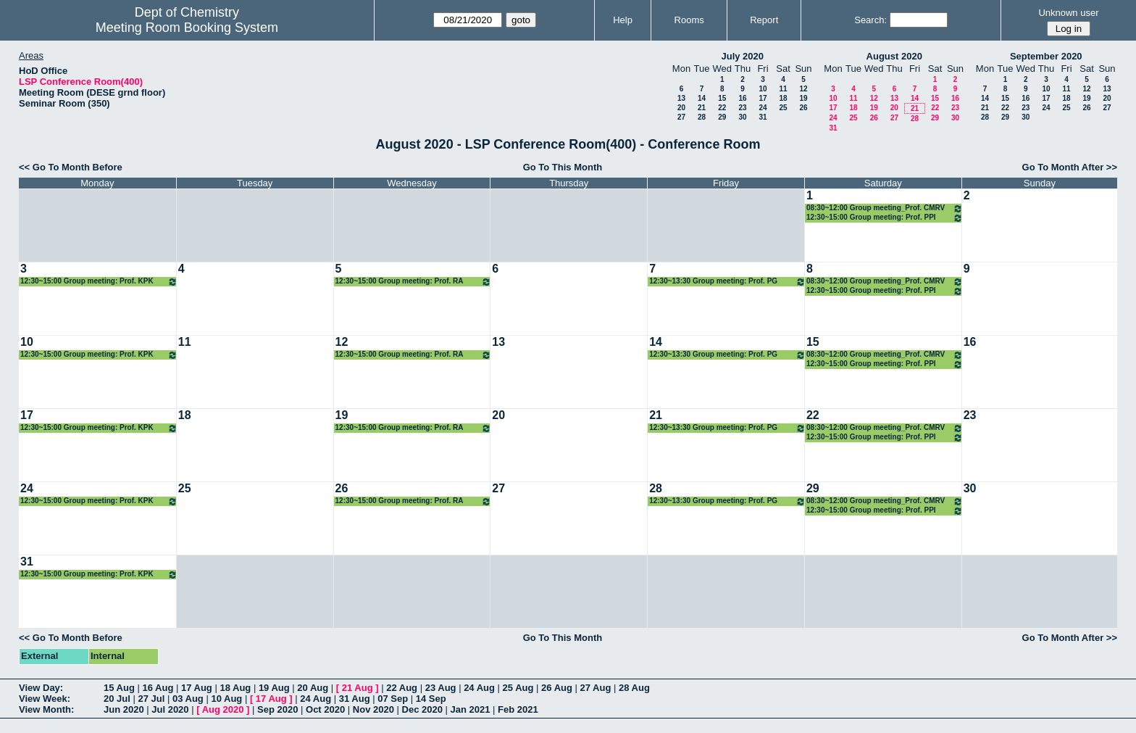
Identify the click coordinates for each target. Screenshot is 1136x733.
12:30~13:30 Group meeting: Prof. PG (727, 281)
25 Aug (518, 687)
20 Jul (117, 698)
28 (702, 117)
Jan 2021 (470, 709)
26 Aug (556, 687)
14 (702, 98)
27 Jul (151, 698)
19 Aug (274, 687)
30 (742, 117)
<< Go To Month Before (70, 167)
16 (742, 98)
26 (803, 108)
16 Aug (157, 687)
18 (783, 98)
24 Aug (479, 687)
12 (803, 89)
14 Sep (431, 698)
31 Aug (354, 698)
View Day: (41, 687)
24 (763, 108)
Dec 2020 (422, 709)
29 (722, 117)
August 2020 (894, 56)
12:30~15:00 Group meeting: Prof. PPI (884, 218)
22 (722, 108)
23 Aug (440, 687)
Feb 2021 (518, 709)
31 (763, 117)
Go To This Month (563, 167)
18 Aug (235, 687)
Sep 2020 (277, 709)
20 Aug (312, 687)
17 (763, 98)
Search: (870, 20)
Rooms (689, 20)
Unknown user (1068, 12)
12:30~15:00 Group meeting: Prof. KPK (99, 281)
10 (763, 89)
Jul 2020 (169, 709)
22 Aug (401, 687)
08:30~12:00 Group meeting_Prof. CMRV (884, 208)
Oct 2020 (325, 709)
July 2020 (742, 56)
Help (622, 20)
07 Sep (392, 698)
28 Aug (634, 687)
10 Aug (226, 698)
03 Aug (188, 698)
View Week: (44, 698)
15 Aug (119, 687)
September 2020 (1046, 56)
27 (681, 117)
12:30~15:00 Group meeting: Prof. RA (413, 281)
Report (764, 20)
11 (783, 89)
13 (681, 98)
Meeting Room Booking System (187, 27)
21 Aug (357, 687)
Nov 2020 (373, 709)
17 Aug (196, 687)
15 (722, 98)
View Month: (46, 709)
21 (702, 108)
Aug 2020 (223, 709)
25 (783, 108)
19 (803, 98)
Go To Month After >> (1069, 167)
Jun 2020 (124, 709)
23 (742, 108)
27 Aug (595, 687)
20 (681, 108)
